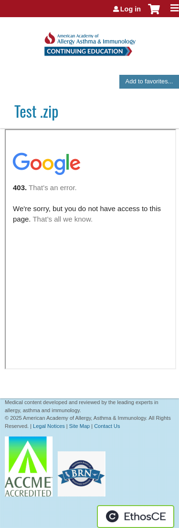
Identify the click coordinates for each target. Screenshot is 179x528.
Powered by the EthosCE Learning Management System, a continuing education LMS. (135, 516)
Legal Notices (49, 426)
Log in (130, 9)
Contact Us (107, 426)
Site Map (79, 426)
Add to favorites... (149, 81)
